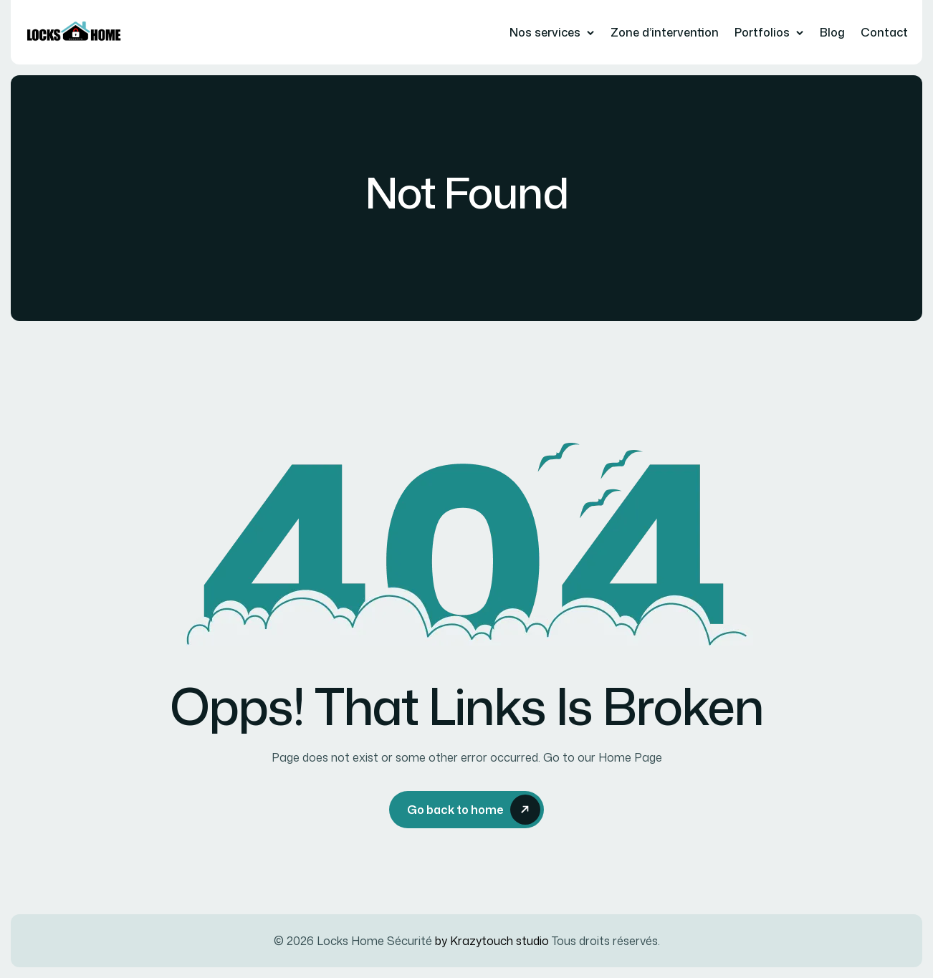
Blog (832, 32)
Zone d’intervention (665, 32)
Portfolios (762, 32)
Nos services (544, 32)
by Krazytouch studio (492, 941)
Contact (884, 32)
